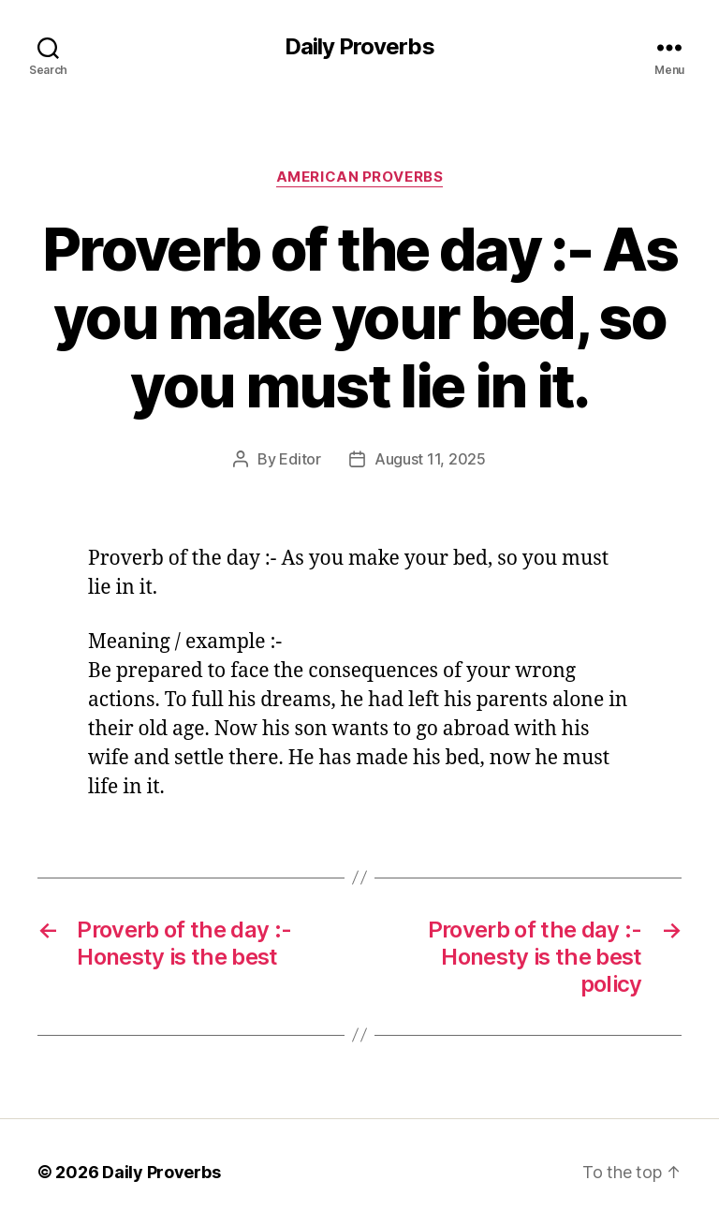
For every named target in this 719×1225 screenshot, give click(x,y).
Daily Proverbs (359, 47)
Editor (299, 459)
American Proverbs (359, 177)
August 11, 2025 (430, 459)
